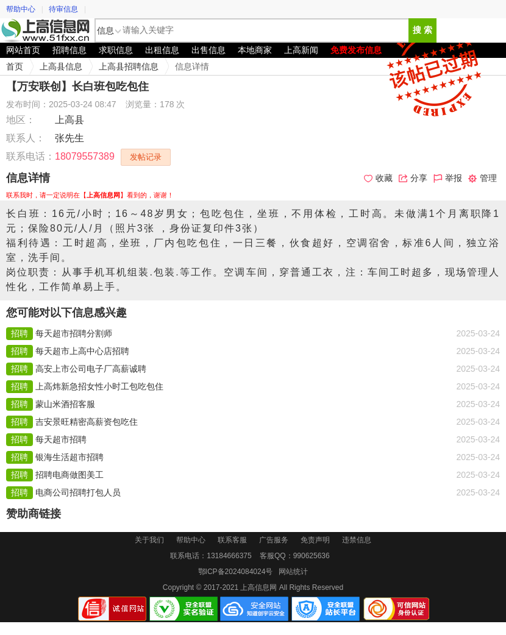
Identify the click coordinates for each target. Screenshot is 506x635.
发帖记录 (146, 156)
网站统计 (293, 571)
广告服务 (273, 540)
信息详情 (192, 66)
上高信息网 (45, 30)
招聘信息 (69, 50)
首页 (14, 66)
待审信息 (63, 9)
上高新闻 (301, 50)
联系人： (25, 138)
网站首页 (23, 50)
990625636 (311, 556)
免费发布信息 (356, 50)
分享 (413, 178)
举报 (447, 178)
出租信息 (162, 50)
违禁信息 (356, 540)
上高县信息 (61, 66)
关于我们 (149, 540)
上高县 (69, 120)
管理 (482, 178)
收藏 (378, 178)
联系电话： (30, 156)
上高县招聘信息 (129, 66)
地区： (20, 120)
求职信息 (116, 50)
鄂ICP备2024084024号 (235, 571)
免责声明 (315, 540)
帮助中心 (20, 9)
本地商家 (255, 50)
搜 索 (422, 30)
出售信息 (208, 50)
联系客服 (232, 540)
